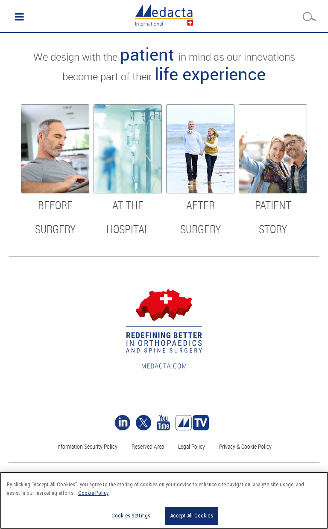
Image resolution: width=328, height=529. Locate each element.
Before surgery (55, 217)
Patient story (273, 217)
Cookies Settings (130, 515)
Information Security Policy (86, 446)
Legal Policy (191, 446)
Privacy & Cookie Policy (245, 446)
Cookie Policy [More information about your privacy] (93, 493)
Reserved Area (148, 446)
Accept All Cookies (191, 515)
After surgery (200, 217)
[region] (164, 500)
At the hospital (127, 217)
